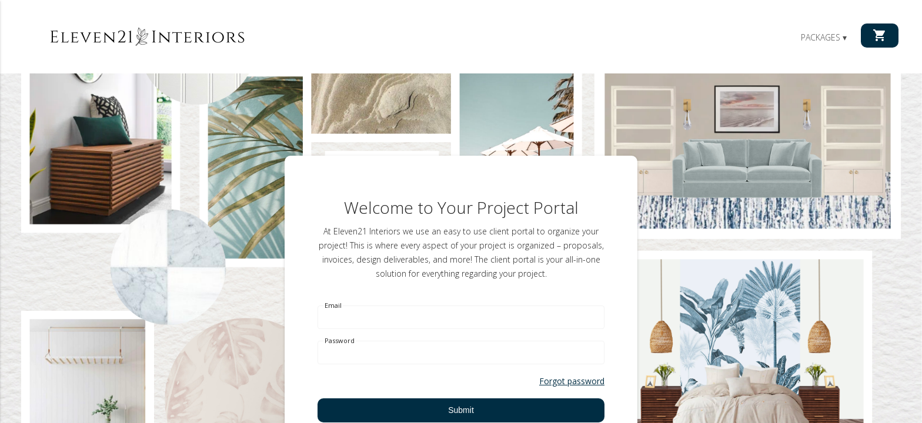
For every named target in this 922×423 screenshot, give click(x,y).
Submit (461, 410)
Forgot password (571, 381)
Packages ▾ (824, 37)
